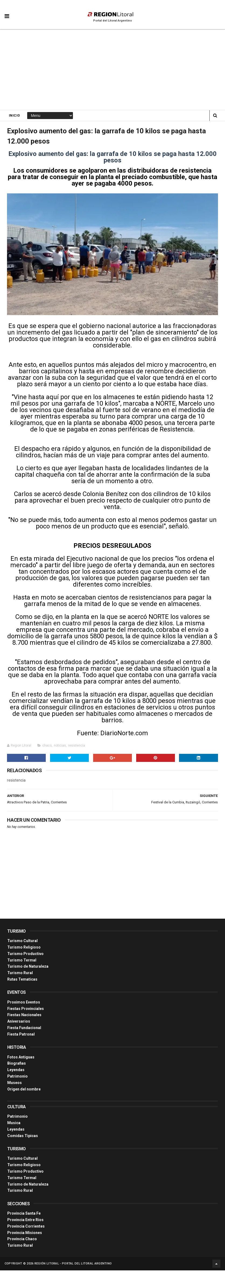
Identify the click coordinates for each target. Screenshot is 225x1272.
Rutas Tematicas (22, 981)
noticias (60, 747)
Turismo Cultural (22, 942)
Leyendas (15, 1071)
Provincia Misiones (24, 1234)
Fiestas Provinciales (25, 1010)
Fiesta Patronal (21, 1036)
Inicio (14, 116)
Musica (13, 1124)
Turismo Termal (21, 962)
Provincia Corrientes (26, 1228)
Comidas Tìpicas (22, 1137)
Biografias (16, 1065)
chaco (47, 747)
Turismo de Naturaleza (27, 968)
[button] (7, 12)
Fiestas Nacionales (24, 1016)
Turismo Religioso (24, 949)
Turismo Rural (20, 974)
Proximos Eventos (23, 1004)
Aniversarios (18, 1023)
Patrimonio (17, 1078)
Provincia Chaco (22, 1240)
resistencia (76, 747)
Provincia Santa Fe (24, 1215)
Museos (14, 1084)
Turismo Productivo (25, 955)
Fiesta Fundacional (24, 1029)
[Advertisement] (112, 70)
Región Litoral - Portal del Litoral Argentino (73, 1265)
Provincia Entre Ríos (25, 1221)
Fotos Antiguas (20, 1059)
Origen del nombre (24, 1090)
